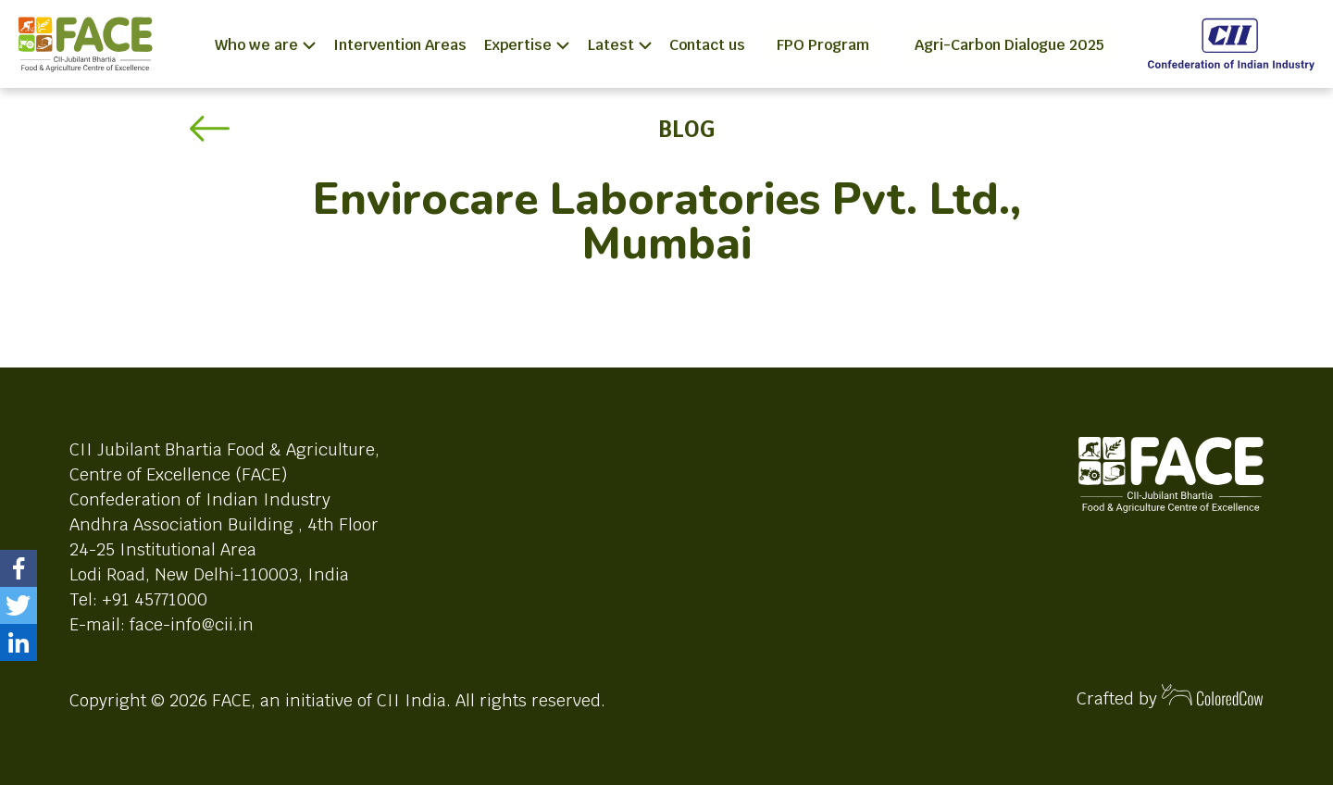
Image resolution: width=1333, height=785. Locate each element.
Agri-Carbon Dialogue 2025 (1009, 45)
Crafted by (1170, 696)
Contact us (707, 45)
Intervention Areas (400, 45)
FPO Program (823, 45)
